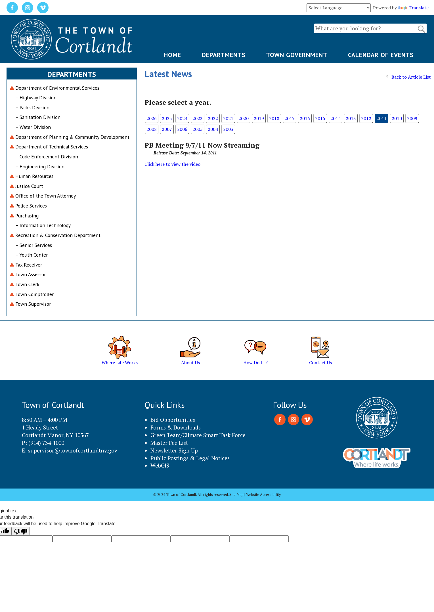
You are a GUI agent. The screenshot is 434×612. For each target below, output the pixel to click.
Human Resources (34, 176)
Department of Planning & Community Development (72, 137)
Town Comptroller (34, 294)
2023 (197, 118)
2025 (167, 118)
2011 (381, 118)
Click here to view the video (172, 164)
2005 (197, 129)
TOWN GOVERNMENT (296, 55)
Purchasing (27, 215)
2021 (228, 118)
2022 (213, 118)
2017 (289, 118)
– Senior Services (33, 245)
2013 (351, 118)
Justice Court (29, 186)
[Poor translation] (21, 531)
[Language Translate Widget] (339, 7)
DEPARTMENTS (224, 55)
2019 (259, 118)
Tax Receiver (28, 264)
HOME (172, 55)
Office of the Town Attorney (45, 195)
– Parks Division (32, 107)
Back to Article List (408, 77)
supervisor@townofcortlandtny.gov (72, 450)
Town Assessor (30, 274)
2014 (335, 118)
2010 (397, 118)
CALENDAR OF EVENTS (381, 55)
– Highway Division (35, 97)
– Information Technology (43, 225)
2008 (151, 129)
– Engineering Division (39, 166)
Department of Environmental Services (57, 88)
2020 (243, 118)
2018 (274, 118)
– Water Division (33, 127)
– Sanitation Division (37, 117)
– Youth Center (31, 254)
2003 (228, 129)
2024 (182, 118)
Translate (413, 8)
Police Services (31, 205)
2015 (320, 118)
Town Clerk (27, 284)
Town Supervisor (33, 304)
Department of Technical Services (51, 146)
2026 (151, 118)
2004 (213, 129)
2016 (305, 118)
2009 (412, 118)
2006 (182, 129)
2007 (167, 129)
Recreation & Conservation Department (57, 235)
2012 (366, 118)
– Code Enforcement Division (46, 156)
